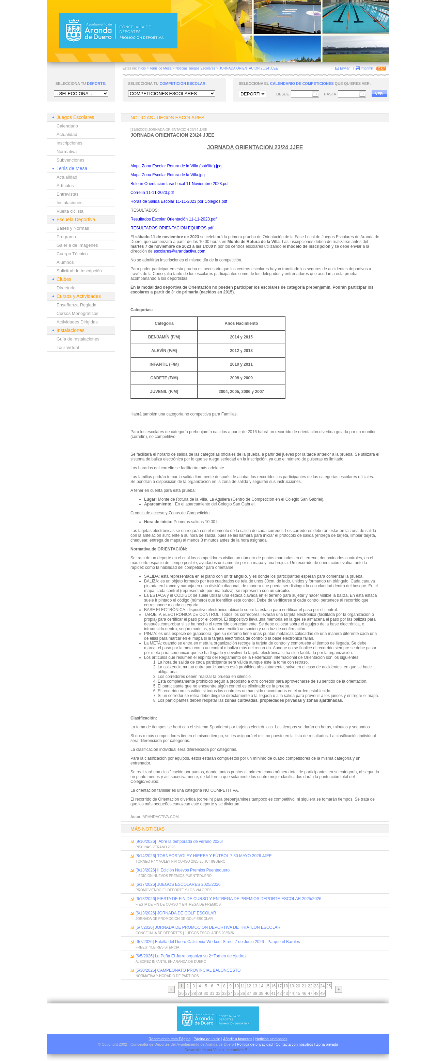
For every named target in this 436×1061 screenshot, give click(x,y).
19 (292, 986)
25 (328, 986)
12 (249, 986)
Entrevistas (67, 194)
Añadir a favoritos (237, 1039)
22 (310, 986)
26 (181, 993)
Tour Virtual (68, 347)
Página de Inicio (206, 1039)
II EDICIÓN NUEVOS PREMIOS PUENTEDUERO (174, 876)
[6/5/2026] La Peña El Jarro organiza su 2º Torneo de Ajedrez (191, 956)
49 (322, 993)
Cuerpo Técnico (72, 253)
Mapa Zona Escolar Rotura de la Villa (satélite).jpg (175, 166)
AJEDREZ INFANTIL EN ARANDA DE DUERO (171, 962)
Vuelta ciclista (70, 211)
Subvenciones (70, 160)
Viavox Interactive (228, 1050)
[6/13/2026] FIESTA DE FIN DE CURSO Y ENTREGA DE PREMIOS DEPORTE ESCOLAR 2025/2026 (228, 898)
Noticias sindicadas (271, 1039)
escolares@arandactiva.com (179, 251)
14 (261, 986)
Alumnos (65, 262)
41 (273, 993)
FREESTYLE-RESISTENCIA (157, 947)
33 (224, 993)
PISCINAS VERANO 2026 (155, 847)
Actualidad (67, 134)
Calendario (67, 125)
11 (242, 986)
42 (279, 993)
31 (212, 993)
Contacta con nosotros (294, 1044)
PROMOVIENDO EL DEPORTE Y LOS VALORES (174, 890)
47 (310, 993)
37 (249, 993)
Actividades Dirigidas (77, 321)
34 (230, 993)
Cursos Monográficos (77, 313)
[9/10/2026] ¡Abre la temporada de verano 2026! (179, 841)
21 (304, 986)
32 (218, 993)
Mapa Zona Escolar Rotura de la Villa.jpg (167, 174)
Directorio (66, 287)
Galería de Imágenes (77, 245)
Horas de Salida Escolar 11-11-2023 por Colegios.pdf (178, 201)
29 (200, 993)
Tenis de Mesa (160, 68)
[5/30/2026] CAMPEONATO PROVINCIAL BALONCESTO (188, 970)
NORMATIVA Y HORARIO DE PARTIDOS (167, 976)
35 (236, 993)
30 (206, 993)
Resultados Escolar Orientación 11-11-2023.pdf (173, 219)
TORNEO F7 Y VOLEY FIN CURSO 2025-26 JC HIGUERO (180, 861)
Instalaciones (69, 202)
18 (285, 986)
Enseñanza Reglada (76, 304)
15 (267, 986)
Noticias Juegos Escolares (195, 68)
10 (236, 986)
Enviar (344, 68)
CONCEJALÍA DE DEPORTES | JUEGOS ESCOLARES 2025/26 (185, 933)
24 (322, 986)
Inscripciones (69, 143)
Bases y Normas (73, 228)
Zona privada (327, 1044)
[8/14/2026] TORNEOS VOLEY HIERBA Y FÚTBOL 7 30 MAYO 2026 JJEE (204, 855)
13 (255, 986)
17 (279, 986)
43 (285, 993)
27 (187, 993)
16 (273, 986)
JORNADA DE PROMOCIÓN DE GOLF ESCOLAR (174, 919)
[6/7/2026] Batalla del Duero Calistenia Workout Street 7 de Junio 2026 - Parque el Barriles (218, 941)
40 (267, 993)
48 (316, 993)
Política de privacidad (255, 1044)
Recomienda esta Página (169, 1039)
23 (316, 986)
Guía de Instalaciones (78, 339)
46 (304, 993)
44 (292, 993)
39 (261, 993)
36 (242, 993)
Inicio (141, 68)
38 (255, 993)
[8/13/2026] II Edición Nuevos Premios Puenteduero (183, 870)
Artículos (65, 185)
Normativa (67, 151)
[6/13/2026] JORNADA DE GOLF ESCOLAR (176, 913)
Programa (66, 236)
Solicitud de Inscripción (79, 270)
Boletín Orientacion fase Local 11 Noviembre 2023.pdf (179, 183)
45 (298, 993)
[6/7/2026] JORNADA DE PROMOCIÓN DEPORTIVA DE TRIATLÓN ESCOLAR (208, 927)
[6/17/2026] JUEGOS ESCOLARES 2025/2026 (178, 884)
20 (298, 986)
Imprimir (367, 68)
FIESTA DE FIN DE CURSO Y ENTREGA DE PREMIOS (178, 904)
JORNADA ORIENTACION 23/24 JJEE (248, 68)
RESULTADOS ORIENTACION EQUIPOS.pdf (171, 228)
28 (193, 993)
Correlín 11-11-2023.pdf (152, 192)
